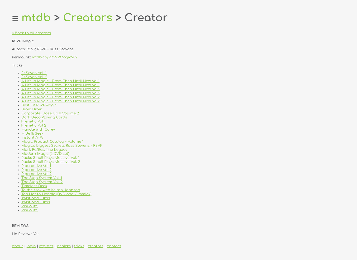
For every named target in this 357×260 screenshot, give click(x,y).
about (17, 246)
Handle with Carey (38, 130)
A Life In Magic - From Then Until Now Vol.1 (60, 81)
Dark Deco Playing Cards (44, 117)
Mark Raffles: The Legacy (44, 150)
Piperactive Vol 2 (36, 170)
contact (114, 246)
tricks (79, 246)
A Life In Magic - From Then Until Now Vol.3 (60, 97)
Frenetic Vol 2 (33, 125)
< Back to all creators (31, 33)
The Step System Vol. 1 (41, 178)
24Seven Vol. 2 (34, 77)
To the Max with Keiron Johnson (50, 190)
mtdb (36, 18)
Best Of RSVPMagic (39, 105)
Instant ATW (32, 138)
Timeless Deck (34, 186)
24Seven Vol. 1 (34, 73)
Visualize (29, 206)
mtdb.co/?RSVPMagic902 (54, 57)
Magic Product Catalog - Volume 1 (52, 142)
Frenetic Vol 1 (33, 121)
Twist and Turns (35, 198)
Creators (87, 18)
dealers (64, 246)
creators (95, 246)
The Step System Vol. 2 (42, 182)
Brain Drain (31, 109)
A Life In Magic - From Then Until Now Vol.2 (60, 89)
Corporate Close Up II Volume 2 (50, 113)
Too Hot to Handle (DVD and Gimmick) (56, 194)
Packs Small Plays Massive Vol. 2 (50, 162)
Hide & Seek (32, 134)
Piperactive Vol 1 (36, 166)
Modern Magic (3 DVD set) (45, 154)
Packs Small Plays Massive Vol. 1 (50, 158)
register (46, 246)
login (31, 246)
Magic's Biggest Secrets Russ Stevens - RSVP (61, 146)
